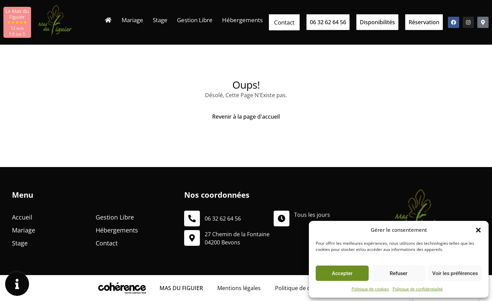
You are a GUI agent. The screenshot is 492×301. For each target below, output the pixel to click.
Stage (160, 20)
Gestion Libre (195, 20)
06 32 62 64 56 (223, 218)
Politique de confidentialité (418, 289)
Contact (284, 22)
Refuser (398, 273)
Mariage (132, 20)
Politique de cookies (370, 289)
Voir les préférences (455, 273)
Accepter (342, 273)
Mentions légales (239, 288)
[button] (478, 229)
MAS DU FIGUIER (181, 288)
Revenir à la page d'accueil (246, 116)
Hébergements (242, 20)
